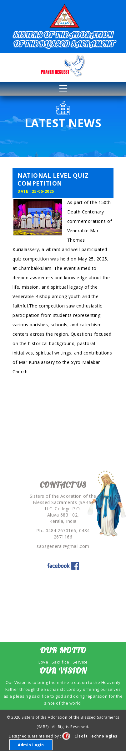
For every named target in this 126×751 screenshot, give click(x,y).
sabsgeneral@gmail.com (63, 546)
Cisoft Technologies (90, 736)
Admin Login (31, 745)
